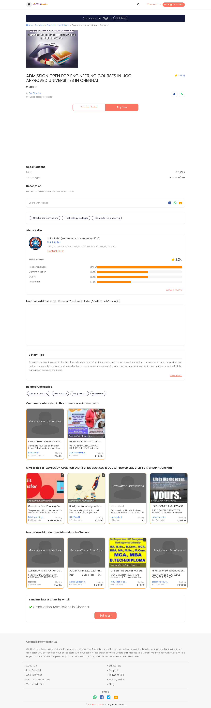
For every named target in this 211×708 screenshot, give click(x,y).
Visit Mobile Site (35, 684)
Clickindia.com (96, 704)
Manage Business (173, 4)
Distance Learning (38, 393)
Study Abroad (79, 393)
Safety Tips (115, 665)
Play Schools (60, 393)
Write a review (174, 290)
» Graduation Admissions (44, 218)
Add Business (34, 675)
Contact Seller (89, 107)
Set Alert (105, 616)
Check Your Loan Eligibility (105, 18)
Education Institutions (58, 25)
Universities (98, 393)
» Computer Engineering (107, 218)
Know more (176, 375)
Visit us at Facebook (38, 679)
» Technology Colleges (76, 218)
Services (39, 25)
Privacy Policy (117, 679)
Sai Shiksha (35, 93)
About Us (31, 665)
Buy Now (122, 107)
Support (113, 670)
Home (29, 25)
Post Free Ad (33, 670)
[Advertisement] (105, 139)
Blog (111, 684)
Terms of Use (116, 675)
